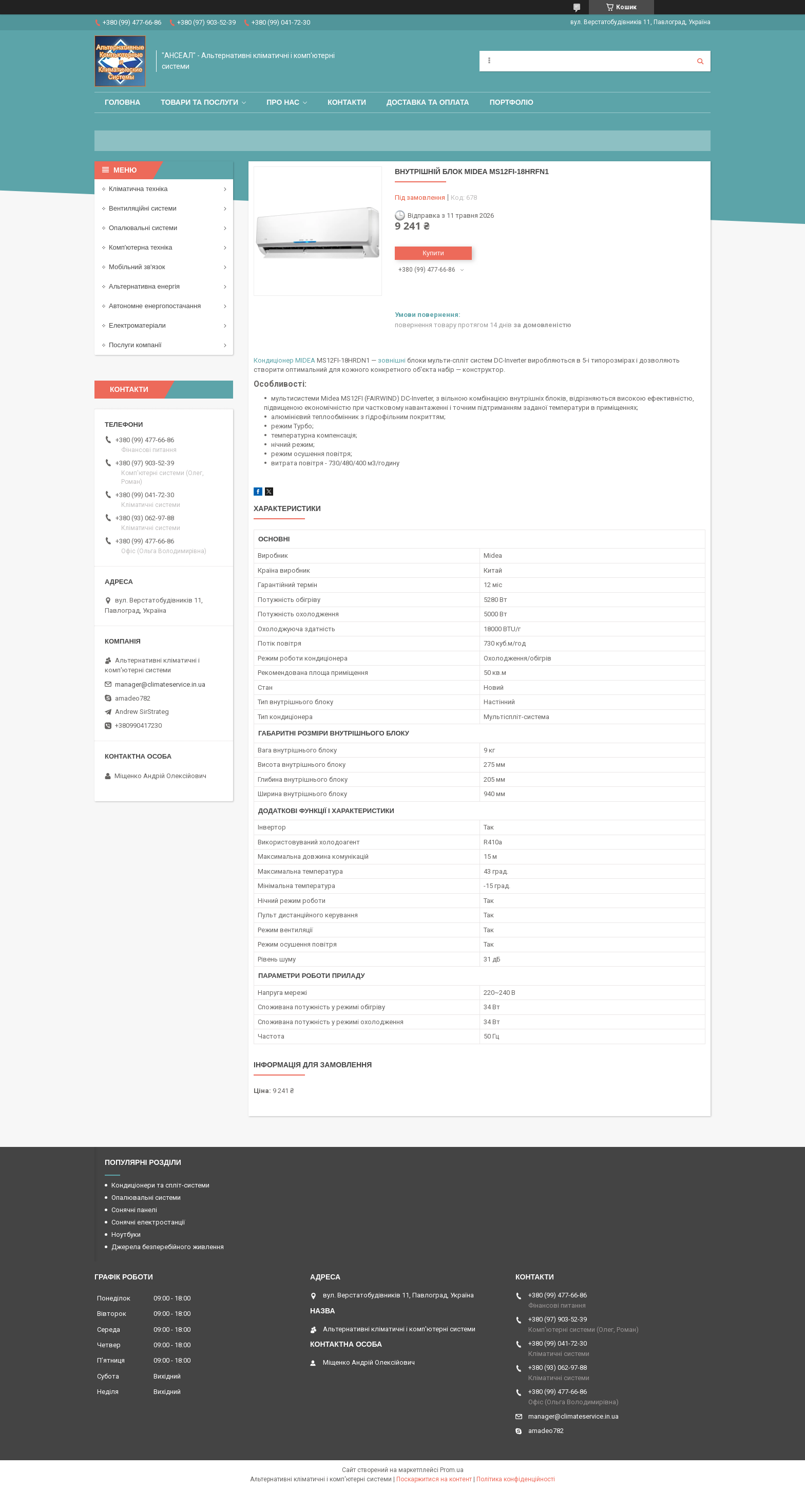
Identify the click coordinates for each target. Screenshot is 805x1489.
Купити (433, 253)
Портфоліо (511, 102)
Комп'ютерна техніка (140, 247)
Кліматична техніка (138, 189)
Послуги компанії (135, 345)
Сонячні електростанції (148, 1222)
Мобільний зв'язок (137, 267)
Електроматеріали (137, 325)
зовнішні (392, 360)
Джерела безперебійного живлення (167, 1247)
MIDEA (305, 360)
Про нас (282, 102)
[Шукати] (700, 61)
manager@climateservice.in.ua (160, 684)
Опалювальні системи (143, 228)
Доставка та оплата (428, 102)
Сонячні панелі (134, 1210)
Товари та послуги (199, 102)
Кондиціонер (274, 360)
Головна (122, 102)
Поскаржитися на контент (434, 1479)
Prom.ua (452, 1470)
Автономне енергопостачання (155, 306)
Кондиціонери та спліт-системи (160, 1185)
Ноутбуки (126, 1234)
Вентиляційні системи (143, 208)
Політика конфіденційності (515, 1479)
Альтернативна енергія (144, 286)
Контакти (347, 102)
